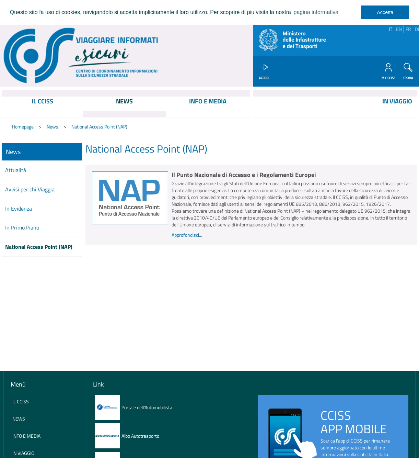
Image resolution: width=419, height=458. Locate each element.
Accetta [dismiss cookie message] (385, 12)
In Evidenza (18, 209)
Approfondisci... (187, 235)
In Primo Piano (22, 228)
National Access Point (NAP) (99, 127)
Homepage (23, 127)
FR (408, 29)
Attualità (15, 170)
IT (390, 29)
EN (399, 29)
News (52, 127)
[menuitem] (42, 107)
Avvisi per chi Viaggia (30, 190)
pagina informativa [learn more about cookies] (315, 12)
